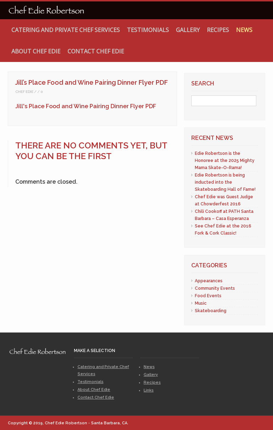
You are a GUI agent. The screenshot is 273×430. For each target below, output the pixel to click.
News (244, 30)
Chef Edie (24, 92)
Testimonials (148, 30)
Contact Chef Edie (96, 51)
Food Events (208, 295)
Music (201, 303)
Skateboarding (210, 310)
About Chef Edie (35, 51)
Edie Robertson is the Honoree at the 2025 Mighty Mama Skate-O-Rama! (225, 160)
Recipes (218, 30)
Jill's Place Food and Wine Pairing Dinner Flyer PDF (85, 106)
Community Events (215, 288)
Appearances (209, 280)
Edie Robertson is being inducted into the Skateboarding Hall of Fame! (225, 182)
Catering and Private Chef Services (65, 30)
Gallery (188, 30)
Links (149, 390)
